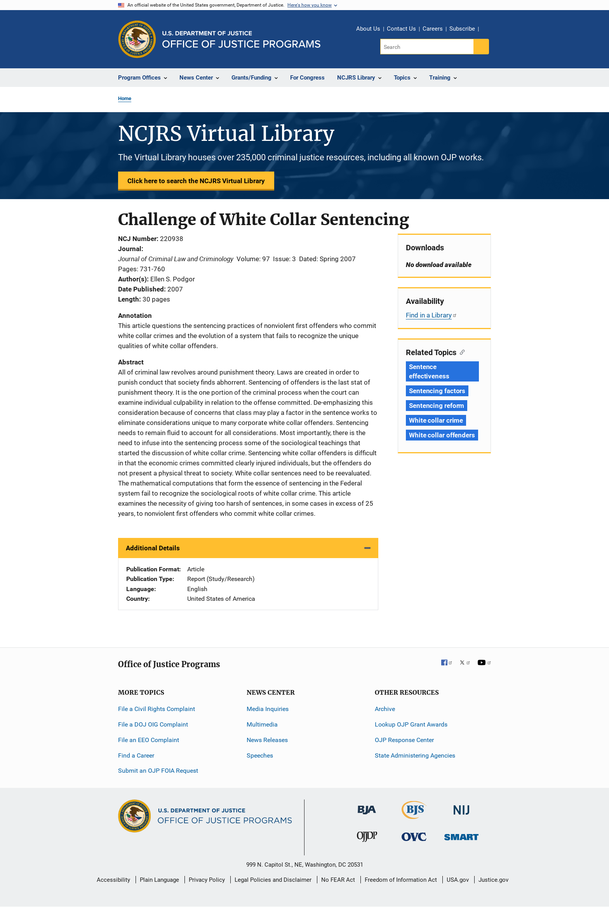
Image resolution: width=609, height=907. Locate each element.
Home (124, 98)
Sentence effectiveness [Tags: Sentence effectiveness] (429, 371)
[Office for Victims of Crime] (414, 836)
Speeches (260, 755)
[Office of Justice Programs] (137, 39)
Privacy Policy (207, 879)
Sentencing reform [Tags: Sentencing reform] (436, 405)
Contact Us (401, 28)
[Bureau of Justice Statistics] (414, 815)
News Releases (267, 740)
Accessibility (113, 879)
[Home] (241, 39)
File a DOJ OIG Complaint (153, 724)
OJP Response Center (404, 740)
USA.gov (458, 879)
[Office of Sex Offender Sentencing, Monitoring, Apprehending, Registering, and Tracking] (461, 835)
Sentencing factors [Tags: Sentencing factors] (437, 391)
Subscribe (462, 28)
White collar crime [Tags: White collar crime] (436, 420)
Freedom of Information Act (401, 879)
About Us (368, 28)
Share (487, 30)
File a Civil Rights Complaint (156, 709)
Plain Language (159, 879)
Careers (433, 28)
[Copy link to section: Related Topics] (460, 352)
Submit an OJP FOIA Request (158, 770)
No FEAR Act (338, 879)
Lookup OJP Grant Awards (411, 724)
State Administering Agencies (415, 755)
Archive (385, 709)
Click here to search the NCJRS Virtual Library (196, 181)
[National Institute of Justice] (461, 806)
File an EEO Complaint (148, 740)
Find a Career (136, 755)
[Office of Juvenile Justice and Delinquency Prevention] (367, 838)
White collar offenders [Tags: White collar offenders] (442, 435)
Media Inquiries (268, 709)
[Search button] (481, 46)
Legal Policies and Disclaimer (273, 879)
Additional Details (153, 548)
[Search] (427, 46)
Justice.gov (493, 879)
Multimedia (262, 724)
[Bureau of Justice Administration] (367, 806)
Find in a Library (431, 315)
